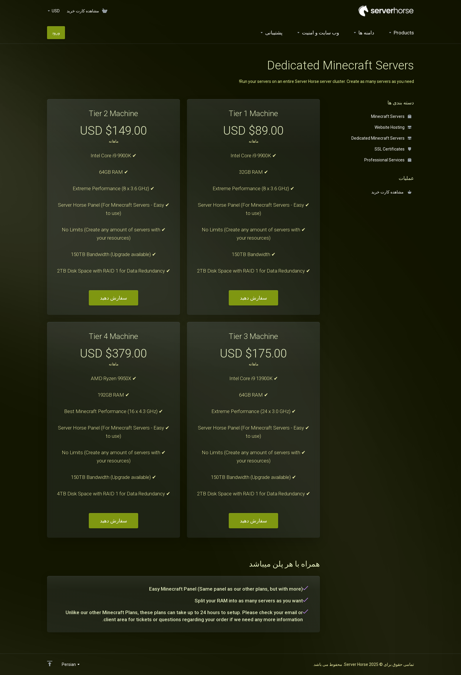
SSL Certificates (393, 149)
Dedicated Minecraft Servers (381, 138)
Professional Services (387, 160)
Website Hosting (393, 127)
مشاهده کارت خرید (391, 192)
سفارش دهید (253, 298)
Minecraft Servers (391, 116)
